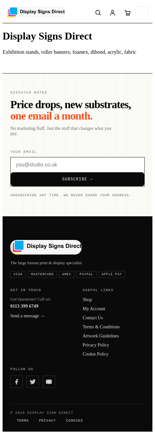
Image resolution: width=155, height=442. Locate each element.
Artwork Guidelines (101, 340)
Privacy (47, 427)
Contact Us (93, 322)
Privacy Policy (96, 349)
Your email (23, 152)
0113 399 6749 (24, 311)
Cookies (74, 427)
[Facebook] (16, 387)
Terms (22, 427)
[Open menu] (142, 12)
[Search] (98, 12)
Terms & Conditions (101, 331)
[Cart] (127, 12)
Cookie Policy (96, 359)
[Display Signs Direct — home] (47, 12)
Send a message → (27, 320)
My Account (94, 313)
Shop (87, 304)
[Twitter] (33, 387)
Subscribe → (77, 181)
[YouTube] (49, 387)
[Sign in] (112, 12)
